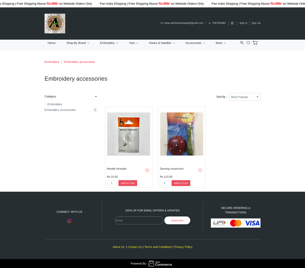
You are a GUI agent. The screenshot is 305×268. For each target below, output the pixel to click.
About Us (118, 246)
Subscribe (177, 220)
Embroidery (52, 61)
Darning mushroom (172, 168)
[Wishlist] (250, 43)
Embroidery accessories (79, 61)
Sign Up (256, 22)
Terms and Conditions (158, 246)
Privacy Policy (183, 246)
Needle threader (117, 168)
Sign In (243, 22)
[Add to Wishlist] (147, 170)
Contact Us (135, 246)
